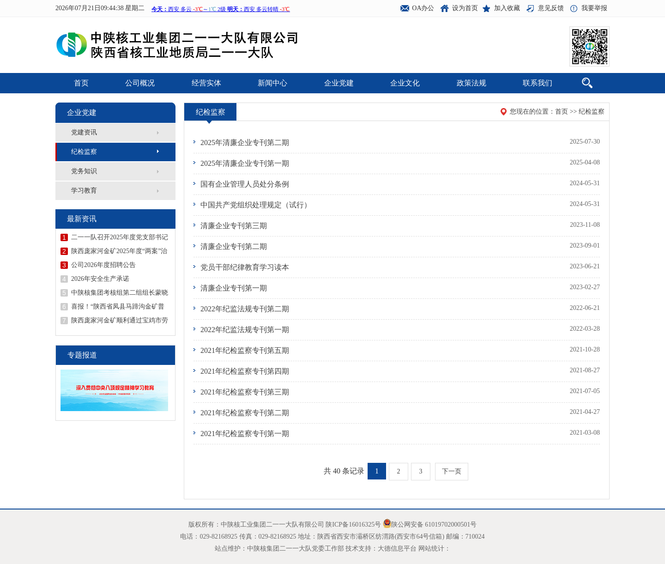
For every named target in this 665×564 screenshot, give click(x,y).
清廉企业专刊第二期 (233, 246)
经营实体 (206, 83)
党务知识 (84, 171)
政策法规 (471, 83)
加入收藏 (507, 8)
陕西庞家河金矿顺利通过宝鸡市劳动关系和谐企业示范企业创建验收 (119, 320)
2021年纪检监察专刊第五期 (244, 350)
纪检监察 (84, 151)
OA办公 (423, 8)
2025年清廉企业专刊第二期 (244, 142)
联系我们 (537, 83)
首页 (81, 83)
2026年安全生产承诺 (100, 278)
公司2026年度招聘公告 (103, 264)
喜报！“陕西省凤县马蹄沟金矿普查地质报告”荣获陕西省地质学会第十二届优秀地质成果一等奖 (117, 306)
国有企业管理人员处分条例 (244, 184)
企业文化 (405, 83)
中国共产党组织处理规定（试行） (255, 205)
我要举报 (594, 8)
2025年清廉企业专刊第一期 (244, 163)
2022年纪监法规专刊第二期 (244, 309)
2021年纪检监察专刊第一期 (244, 433)
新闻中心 (272, 83)
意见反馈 (551, 8)
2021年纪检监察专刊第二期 (244, 413)
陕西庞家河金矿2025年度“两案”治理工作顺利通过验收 (119, 251)
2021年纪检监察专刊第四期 (244, 371)
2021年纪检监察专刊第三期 (244, 392)
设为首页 (465, 8)
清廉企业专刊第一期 (233, 288)
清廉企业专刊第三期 (233, 226)
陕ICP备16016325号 (353, 524)
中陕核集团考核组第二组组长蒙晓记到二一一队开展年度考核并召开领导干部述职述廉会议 (119, 293)
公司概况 (140, 83)
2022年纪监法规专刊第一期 (244, 330)
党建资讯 (84, 132)
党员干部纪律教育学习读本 (244, 267)
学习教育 (84, 190)
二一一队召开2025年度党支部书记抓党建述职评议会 (119, 237)
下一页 (451, 471)
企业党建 (339, 83)
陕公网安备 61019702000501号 (434, 524)
